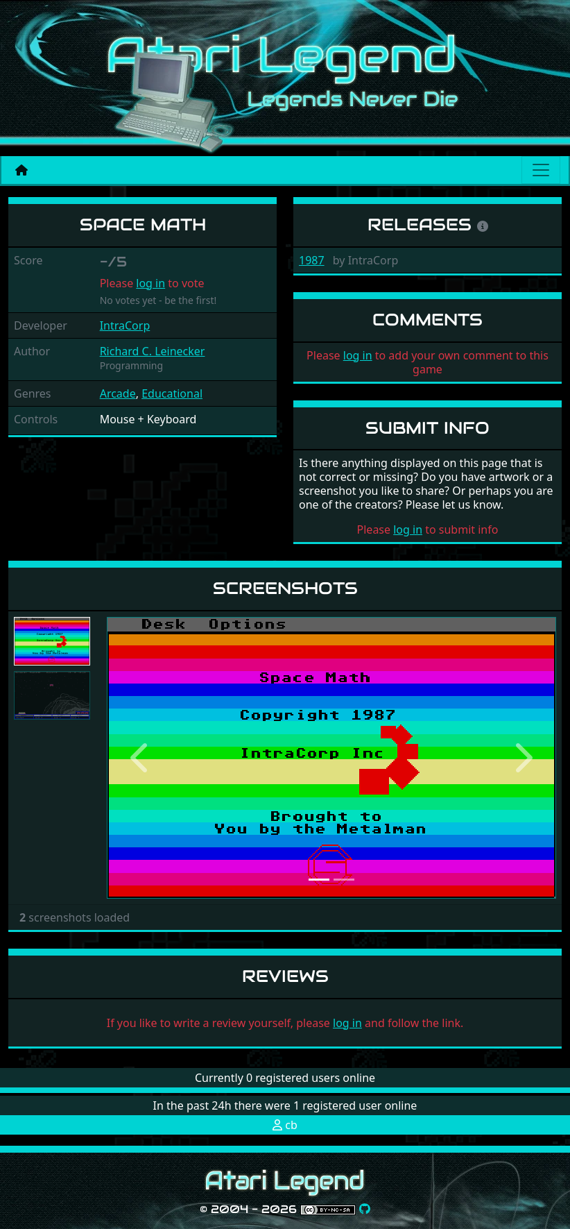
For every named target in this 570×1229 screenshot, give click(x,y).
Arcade (118, 393)
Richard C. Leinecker (152, 351)
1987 (312, 260)
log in (150, 283)
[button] (140, 758)
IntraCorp (125, 325)
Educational (171, 393)
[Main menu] (540, 170)
